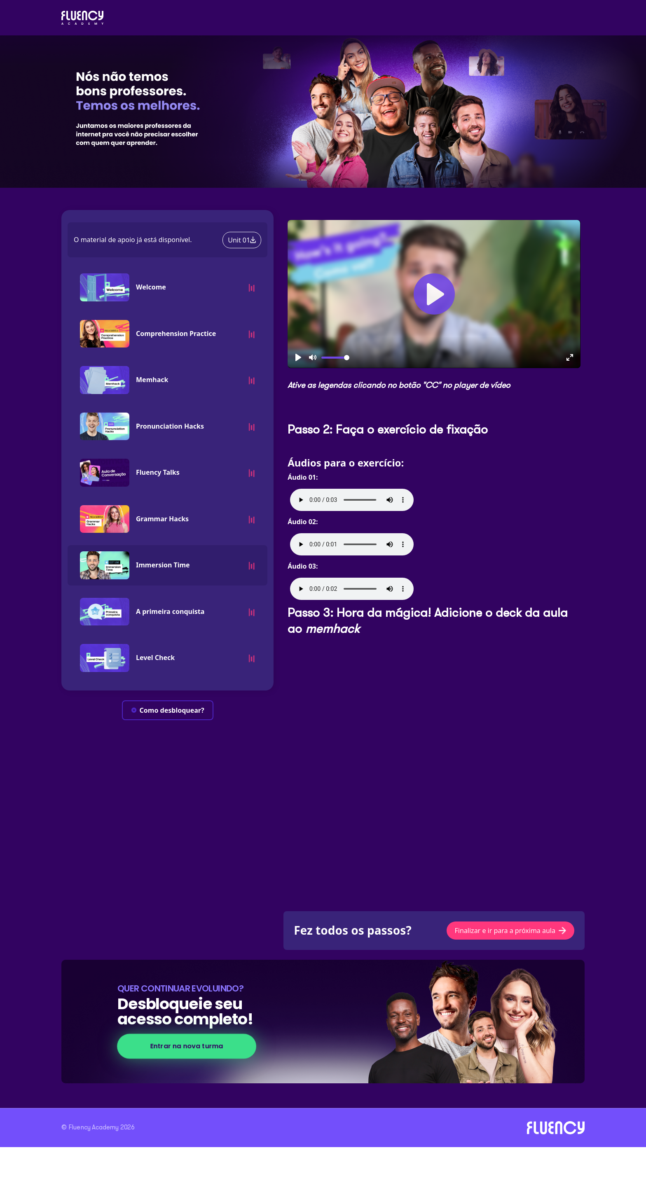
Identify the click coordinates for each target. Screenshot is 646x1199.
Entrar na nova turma (187, 1045)
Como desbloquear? (167, 710)
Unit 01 (242, 240)
